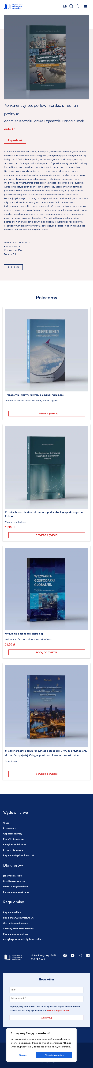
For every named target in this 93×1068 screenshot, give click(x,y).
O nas (6, 823)
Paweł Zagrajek (51, 401)
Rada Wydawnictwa (13, 839)
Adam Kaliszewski (18, 121)
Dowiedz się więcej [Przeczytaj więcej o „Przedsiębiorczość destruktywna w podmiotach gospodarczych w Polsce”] (47, 535)
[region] (41, 1045)
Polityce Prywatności (57, 1011)
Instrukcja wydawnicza (15, 887)
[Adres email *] (46, 999)
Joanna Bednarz (18, 639)
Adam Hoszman (33, 401)
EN (65, 6)
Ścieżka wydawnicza (14, 881)
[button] (85, 6)
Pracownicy (9, 828)
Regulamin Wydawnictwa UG (18, 855)
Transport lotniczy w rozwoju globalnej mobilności (34, 395)
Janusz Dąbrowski (47, 121)
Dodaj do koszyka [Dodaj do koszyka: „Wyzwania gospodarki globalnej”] (46, 652)
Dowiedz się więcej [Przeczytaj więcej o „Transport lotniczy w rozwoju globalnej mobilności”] (47, 414)
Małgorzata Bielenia (15, 522)
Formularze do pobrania (16, 892)
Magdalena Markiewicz (40, 639)
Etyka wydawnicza (13, 850)
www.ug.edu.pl (47, 1062)
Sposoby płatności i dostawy (18, 929)
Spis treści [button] (13, 267)
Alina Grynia (11, 761)
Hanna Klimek (73, 121)
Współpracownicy (12, 834)
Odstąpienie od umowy (15, 923)
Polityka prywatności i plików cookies (23, 939)
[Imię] (46, 990)
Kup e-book (15, 140)
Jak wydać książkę (12, 876)
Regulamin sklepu (12, 912)
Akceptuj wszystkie (54, 1055)
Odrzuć (22, 1055)
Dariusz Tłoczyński (14, 401)
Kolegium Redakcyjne (14, 845)
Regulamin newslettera (16, 934)
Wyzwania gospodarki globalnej (24, 634)
